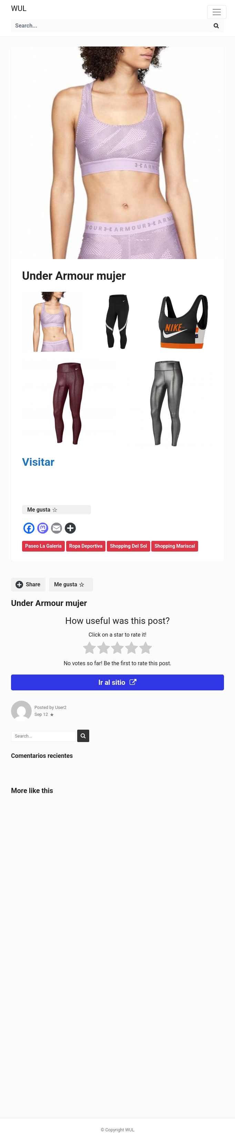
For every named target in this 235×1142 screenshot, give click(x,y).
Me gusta (42, 509)
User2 (61, 707)
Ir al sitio (117, 682)
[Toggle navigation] (216, 12)
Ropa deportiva (86, 546)
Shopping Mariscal (174, 546)
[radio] (89, 649)
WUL (19, 8)
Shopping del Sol (128, 546)
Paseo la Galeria (43, 546)
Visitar (38, 462)
